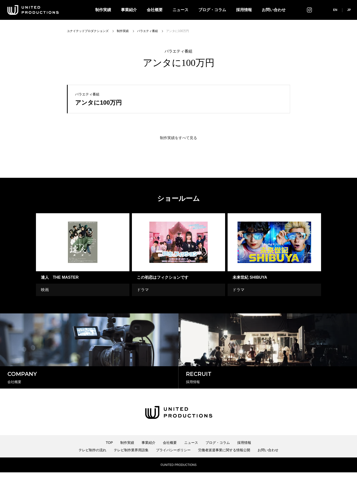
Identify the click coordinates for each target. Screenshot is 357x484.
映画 (45, 290)
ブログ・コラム (212, 10)
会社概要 (155, 10)
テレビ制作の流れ (92, 461)
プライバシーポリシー (173, 461)
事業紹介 (129, 10)
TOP (109, 454)
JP (349, 10)
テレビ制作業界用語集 (131, 461)
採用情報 (244, 10)
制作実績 (103, 10)
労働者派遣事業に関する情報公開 (224, 461)
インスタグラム (309, 10)
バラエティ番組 (178, 51)
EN (335, 10)
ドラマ (143, 290)
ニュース (180, 10)
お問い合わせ (274, 10)
